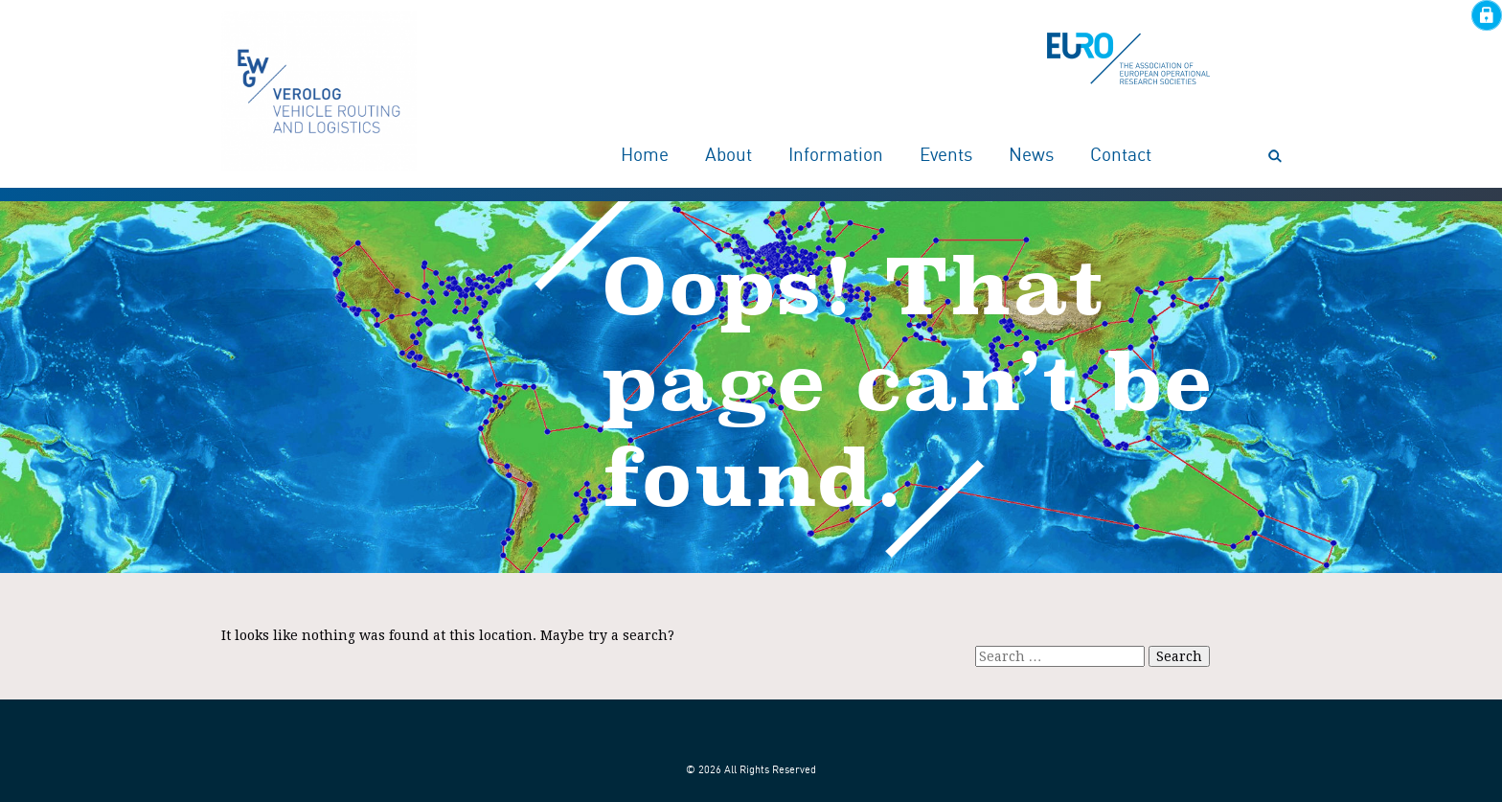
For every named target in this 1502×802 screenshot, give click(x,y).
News (1031, 156)
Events (946, 156)
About (728, 156)
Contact (1120, 156)
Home (645, 156)
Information (835, 156)
